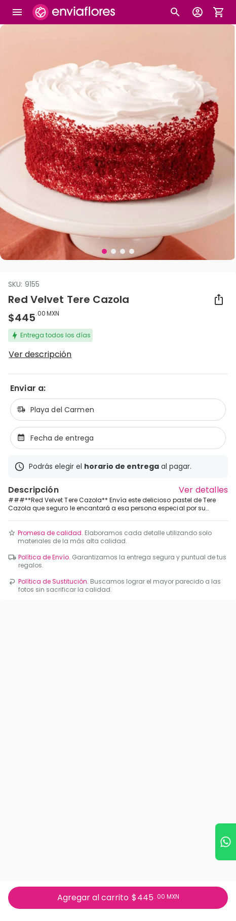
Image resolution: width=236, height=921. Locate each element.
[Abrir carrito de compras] (219, 12)
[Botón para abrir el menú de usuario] (197, 12)
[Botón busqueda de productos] (175, 12)
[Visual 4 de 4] (131, 251)
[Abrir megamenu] (17, 12)
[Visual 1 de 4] (104, 251)
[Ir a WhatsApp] (225, 841)
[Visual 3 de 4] (122, 251)
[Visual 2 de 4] (113, 251)
